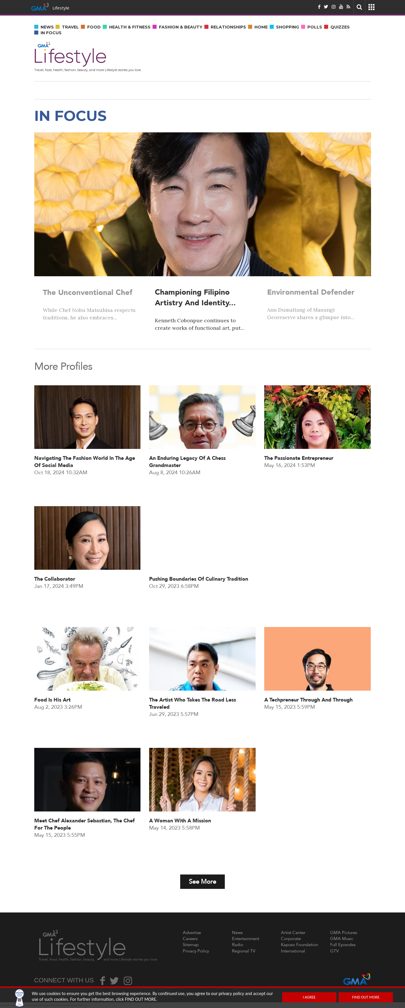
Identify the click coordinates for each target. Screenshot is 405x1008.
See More (202, 881)
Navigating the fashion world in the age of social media (84, 484)
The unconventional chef (87, 292)
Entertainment (245, 939)
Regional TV (243, 951)
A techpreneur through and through (308, 722)
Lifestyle (60, 8)
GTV (334, 951)
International (293, 951)
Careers (190, 939)
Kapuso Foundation (299, 945)
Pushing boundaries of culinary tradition (198, 601)
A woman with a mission (180, 843)
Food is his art (52, 722)
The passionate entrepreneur (298, 481)
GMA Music (341, 939)
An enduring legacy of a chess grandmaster (187, 484)
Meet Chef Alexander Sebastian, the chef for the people (84, 847)
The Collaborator (54, 601)
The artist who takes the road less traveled (192, 726)
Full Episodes (342, 945)
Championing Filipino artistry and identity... (195, 297)
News (237, 932)
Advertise (192, 932)
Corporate (291, 939)
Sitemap (191, 945)
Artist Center (293, 932)
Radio (237, 945)
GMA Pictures (343, 932)
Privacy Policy (196, 951)
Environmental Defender (311, 292)
